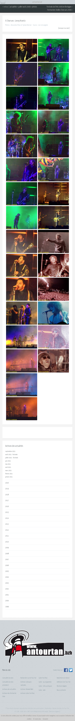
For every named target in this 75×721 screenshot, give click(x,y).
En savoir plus (37, 719)
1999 (7, 607)
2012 (7, 530)
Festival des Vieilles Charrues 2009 (59, 10)
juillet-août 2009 (24, 7)
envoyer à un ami (64, 28)
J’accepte (45, 719)
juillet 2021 (8, 458)
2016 (7, 506)
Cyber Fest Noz (43, 678)
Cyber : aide (42, 690)
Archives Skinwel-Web (27, 689)
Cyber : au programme (45, 682)
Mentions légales (62, 686)
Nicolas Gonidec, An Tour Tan (61, 708)
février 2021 (9, 474)
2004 (7, 577)
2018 (7, 495)
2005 (7, 571)
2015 (7, 512)
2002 (7, 589)
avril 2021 (8, 467)
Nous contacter (61, 690)
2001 (7, 595)
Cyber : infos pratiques (45, 686)
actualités (13, 7)
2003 (7, 583)
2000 (7, 601)
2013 (7, 524)
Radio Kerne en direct (63, 678)
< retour (5, 7)
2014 (7, 518)
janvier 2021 (9, 477)
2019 (7, 489)
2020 (7, 483)
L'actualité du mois (7, 678)
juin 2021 (8, 461)
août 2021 (8, 454)
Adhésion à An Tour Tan (63, 682)
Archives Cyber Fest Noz (28, 693)
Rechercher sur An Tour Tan (28, 678)
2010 (7, 542)
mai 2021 (8, 464)
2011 (7, 536)
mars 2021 (8, 470)
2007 (7, 559)
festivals (15, 454)
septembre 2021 (10, 451)
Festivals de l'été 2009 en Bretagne (59, 7)
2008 (7, 554)
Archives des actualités (9, 689)
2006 (7, 565)
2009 (7, 548)
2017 (7, 500)
